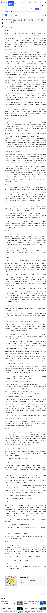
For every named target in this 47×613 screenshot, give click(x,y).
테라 (6, 590)
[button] (45, 2)
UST (14, 590)
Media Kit (21, 611)
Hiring (40, 611)
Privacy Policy (27, 611)
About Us (15, 611)
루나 (10, 590)
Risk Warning (35, 611)
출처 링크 (38, 353)
